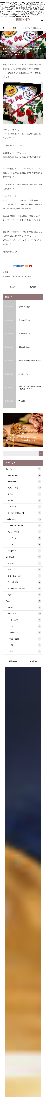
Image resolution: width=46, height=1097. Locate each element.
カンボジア (25, 620)
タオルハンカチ (26, 276)
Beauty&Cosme (23, 475)
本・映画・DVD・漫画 (24, 588)
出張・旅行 (24, 613)
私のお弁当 (24, 550)
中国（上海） (25, 638)
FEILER (7, 276)
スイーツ (25, 538)
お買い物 (24, 563)
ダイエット (24, 494)
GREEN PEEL (24, 481)
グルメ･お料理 (24, 531)
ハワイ (25, 626)
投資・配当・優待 (24, 575)
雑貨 (12, 54)
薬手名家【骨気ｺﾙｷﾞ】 (24, 513)
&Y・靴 (23, 469)
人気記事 (33, 661)
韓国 (25, 651)
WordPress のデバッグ (23, 11)
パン (25, 544)
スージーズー (15, 276)
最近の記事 (12, 661)
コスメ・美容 (24, 487)
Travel (23, 601)
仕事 (24, 569)
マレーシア (25, 632)
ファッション (24, 506)
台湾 (25, 645)
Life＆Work (23, 557)
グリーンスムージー (24, 525)
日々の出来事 (24, 582)
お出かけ (24, 607)
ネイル (24, 500)
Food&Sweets (23, 519)
